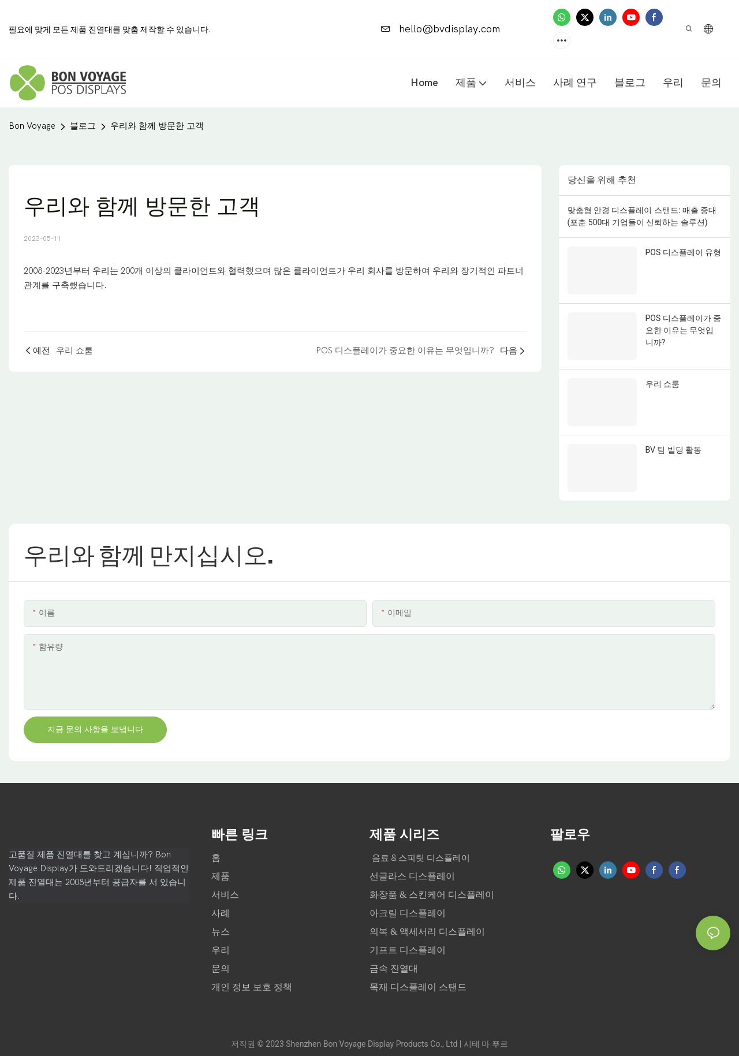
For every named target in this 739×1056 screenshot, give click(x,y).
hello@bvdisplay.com (440, 29)
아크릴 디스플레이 (408, 913)
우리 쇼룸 (662, 384)
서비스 (225, 895)
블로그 (83, 126)
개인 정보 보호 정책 (251, 987)
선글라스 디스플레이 (412, 876)
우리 (221, 950)
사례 (221, 913)
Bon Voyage (32, 126)
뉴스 (221, 931)
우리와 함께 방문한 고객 (157, 126)
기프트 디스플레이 (408, 950)
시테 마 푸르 (486, 1043)
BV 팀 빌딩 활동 (673, 449)
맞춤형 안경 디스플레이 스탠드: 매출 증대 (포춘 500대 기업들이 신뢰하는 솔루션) (642, 216)
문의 (220, 968)
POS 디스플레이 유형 (683, 252)
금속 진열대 (394, 968)
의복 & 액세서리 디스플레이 (427, 931)
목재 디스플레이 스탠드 (418, 987)
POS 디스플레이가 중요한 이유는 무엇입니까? (683, 330)
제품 (220, 876)
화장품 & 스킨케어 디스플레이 (432, 895)
